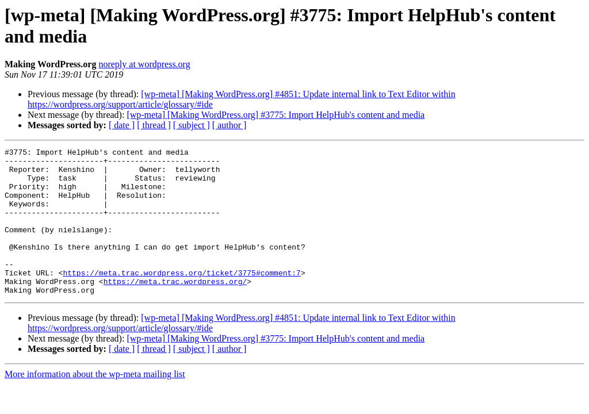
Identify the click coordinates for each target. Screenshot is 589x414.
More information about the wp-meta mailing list (95, 403)
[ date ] (122, 125)
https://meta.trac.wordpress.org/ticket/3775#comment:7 (181, 298)
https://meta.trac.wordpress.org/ (175, 309)
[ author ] (229, 125)
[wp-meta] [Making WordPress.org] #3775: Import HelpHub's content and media (275, 115)
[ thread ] (154, 125)
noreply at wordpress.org (144, 64)
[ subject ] (191, 125)
